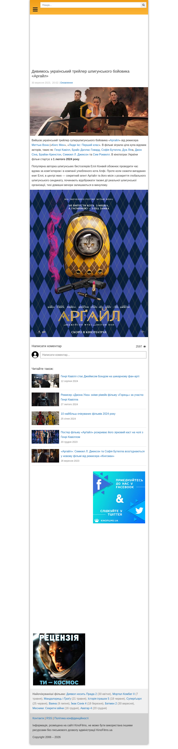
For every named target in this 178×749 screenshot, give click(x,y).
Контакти (38, 718)
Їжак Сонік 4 (79, 703)
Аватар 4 (86, 708)
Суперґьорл (134, 698)
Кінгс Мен (58, 144)
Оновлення (66, 82)
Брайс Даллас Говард (86, 149)
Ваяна (53, 703)
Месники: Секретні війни (48, 708)
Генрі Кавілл (62, 149)
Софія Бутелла (111, 149)
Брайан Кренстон (50, 154)
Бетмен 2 (111, 703)
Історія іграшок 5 (98, 698)
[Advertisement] (89, 39)
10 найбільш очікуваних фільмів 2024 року (88, 413)
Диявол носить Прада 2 (81, 694)
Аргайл (114, 140)
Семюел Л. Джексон (76, 154)
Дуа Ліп (127, 149)
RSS (49, 718)
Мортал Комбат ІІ (123, 694)
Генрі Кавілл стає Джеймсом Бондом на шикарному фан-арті (100, 376)
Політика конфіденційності (71, 718)
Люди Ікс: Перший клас (84, 144)
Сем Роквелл (101, 154)
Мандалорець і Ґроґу (57, 698)
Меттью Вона (40, 144)
